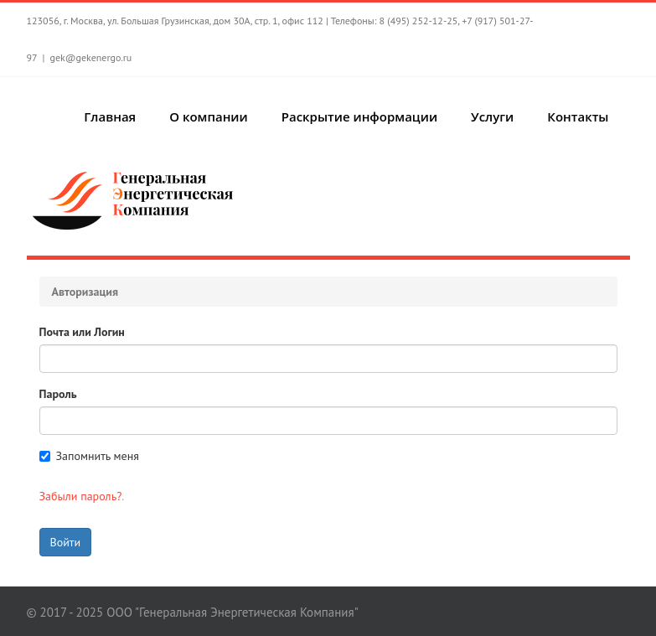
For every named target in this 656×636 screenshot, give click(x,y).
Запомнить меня (89, 455)
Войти (65, 542)
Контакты (577, 116)
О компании (208, 116)
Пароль (58, 393)
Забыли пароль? (80, 496)
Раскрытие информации (359, 116)
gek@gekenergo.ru (90, 57)
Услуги (492, 116)
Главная (110, 116)
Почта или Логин (82, 331)
